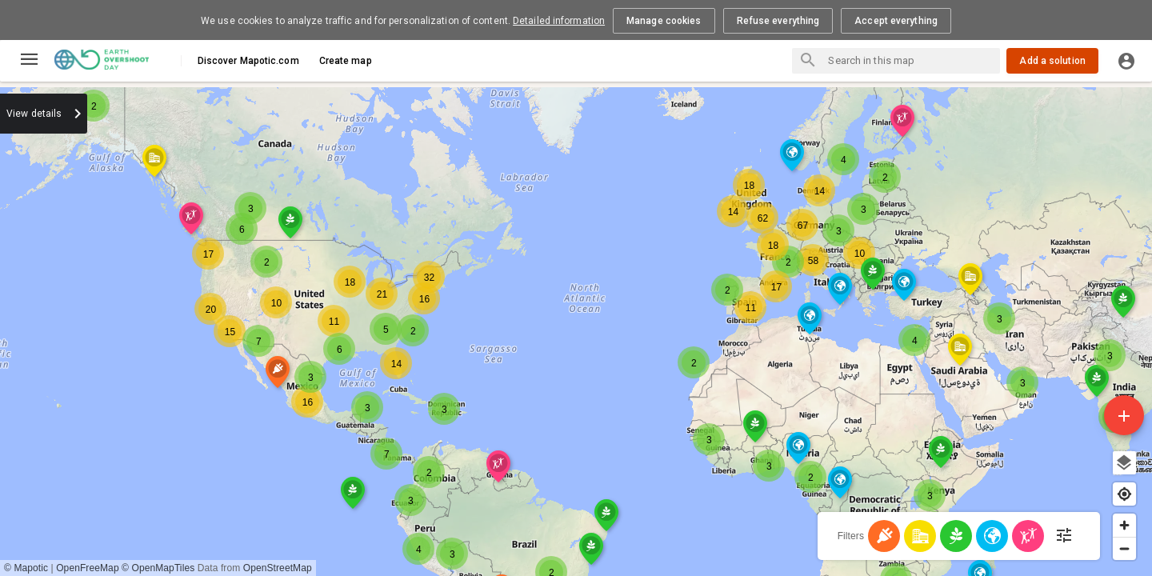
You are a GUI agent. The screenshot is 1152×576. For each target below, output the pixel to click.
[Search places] (808, 61)
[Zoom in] (1124, 525)
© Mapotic (26, 568)
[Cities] (920, 536)
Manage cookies (663, 20)
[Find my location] (1124, 494)
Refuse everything (778, 20)
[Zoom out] (1124, 548)
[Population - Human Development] (1028, 536)
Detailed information (559, 20)
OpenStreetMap (277, 568)
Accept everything (896, 20)
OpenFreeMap (87, 568)
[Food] (956, 536)
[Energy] (884, 536)
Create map (345, 60)
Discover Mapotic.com (248, 60)
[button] (250, 187)
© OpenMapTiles (158, 568)
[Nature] (992, 536)
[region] (576, 329)
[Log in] (1126, 61)
